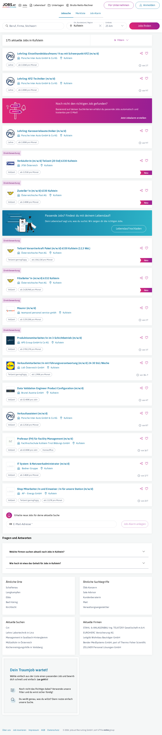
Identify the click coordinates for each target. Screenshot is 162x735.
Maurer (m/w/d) (26, 330)
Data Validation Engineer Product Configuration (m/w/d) (37, 420)
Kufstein (37, 40)
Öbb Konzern (53, 633)
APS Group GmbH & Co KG (35, 368)
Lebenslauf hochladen (55, 248)
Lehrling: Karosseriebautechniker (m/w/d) (36, 141)
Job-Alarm (95, 13)
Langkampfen (13, 638)
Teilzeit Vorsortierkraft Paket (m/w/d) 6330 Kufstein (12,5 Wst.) (39, 270)
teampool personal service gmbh (38, 335)
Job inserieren (19, 730)
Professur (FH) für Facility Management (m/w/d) (40, 472)
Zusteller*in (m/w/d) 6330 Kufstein (37, 204)
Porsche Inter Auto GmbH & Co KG (39, 61)
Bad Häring (12, 648)
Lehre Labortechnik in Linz (20, 678)
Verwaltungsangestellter (59, 653)
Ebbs (8, 643)
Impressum (34, 730)
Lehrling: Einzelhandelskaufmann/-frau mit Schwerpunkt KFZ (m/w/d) (40, 55)
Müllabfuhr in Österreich (19, 691)
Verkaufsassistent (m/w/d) (32, 446)
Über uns (6, 730)
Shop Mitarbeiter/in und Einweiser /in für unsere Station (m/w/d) (39, 527)
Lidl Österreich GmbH (32, 399)
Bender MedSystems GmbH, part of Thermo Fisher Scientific (58, 704)
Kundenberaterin (55, 643)
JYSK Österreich (29, 180)
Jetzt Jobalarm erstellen (60, 126)
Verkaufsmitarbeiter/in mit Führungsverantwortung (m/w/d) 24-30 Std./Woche (40, 391)
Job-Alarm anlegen (19, 572)
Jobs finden (144, 25)
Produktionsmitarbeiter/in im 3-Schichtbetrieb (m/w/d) (36, 362)
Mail (48, 648)
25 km (109, 25)
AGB (43, 730)
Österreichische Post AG (34, 208)
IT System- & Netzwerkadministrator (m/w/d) (38, 500)
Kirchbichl (11, 653)
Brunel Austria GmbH (32, 426)
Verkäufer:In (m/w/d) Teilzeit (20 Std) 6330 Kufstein (39, 173)
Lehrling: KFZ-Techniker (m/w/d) (36, 80)
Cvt (7, 673)
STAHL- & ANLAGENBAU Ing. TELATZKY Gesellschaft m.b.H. (59, 676)
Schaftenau (12, 633)
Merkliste (80, 13)
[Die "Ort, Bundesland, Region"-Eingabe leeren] (100, 26)
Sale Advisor (52, 638)
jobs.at (73, 730)
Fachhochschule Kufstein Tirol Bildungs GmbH (45, 479)
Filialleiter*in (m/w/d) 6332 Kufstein (38, 300)
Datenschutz (53, 730)
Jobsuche (66, 13)
